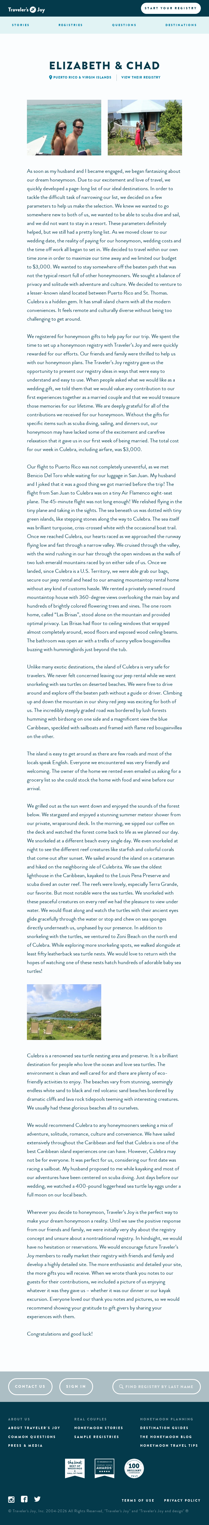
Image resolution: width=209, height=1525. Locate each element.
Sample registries (96, 1437)
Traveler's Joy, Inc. (29, 1511)
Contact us (30, 1386)
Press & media (25, 1445)
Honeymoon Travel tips (169, 1445)
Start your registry (171, 8)
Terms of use (138, 1500)
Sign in (76, 1386)
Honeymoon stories (99, 1428)
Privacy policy (182, 1500)
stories (21, 25)
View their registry (141, 77)
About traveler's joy (34, 1428)
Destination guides (164, 1428)
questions (124, 25)
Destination (181, 25)
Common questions (32, 1437)
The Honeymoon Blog (166, 1437)
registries (71, 25)
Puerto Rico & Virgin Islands (82, 77)
